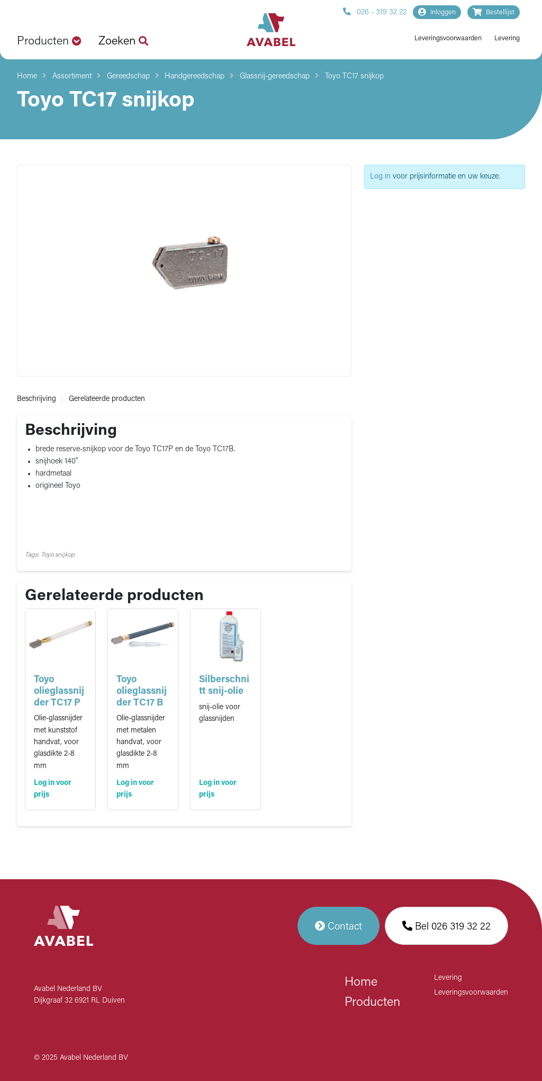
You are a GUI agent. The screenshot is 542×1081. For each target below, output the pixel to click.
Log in (380, 177)
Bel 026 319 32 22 (446, 926)
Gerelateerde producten (107, 399)
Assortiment (72, 77)
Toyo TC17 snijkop (354, 77)
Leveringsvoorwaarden (448, 38)
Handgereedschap (194, 77)
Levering (507, 38)
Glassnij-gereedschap (275, 77)
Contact (338, 926)
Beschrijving (36, 399)
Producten (372, 1002)
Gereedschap (128, 77)
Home (27, 77)
